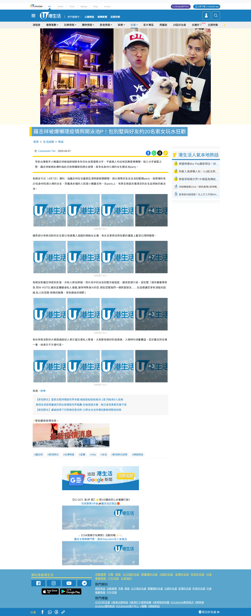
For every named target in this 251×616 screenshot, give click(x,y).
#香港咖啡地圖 (161, 602)
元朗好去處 (166, 574)
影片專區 (148, 25)
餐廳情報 (100, 578)
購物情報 (87, 25)
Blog (95, 6)
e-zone (107, 6)
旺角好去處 (197, 574)
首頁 (36, 141)
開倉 (118, 574)
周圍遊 (163, 25)
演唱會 (36, 25)
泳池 (104, 454)
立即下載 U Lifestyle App (208, 6)
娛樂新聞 (102, 17)
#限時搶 (199, 602)
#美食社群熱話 (119, 602)
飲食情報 (105, 25)
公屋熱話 (89, 17)
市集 (110, 574)
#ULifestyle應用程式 (182, 602)
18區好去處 (179, 25)
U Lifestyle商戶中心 (180, 6)
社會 (133, 25)
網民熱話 (100, 588)
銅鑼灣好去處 (149, 574)
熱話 (61, 141)
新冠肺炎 (54, 454)
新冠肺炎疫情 (120, 454)
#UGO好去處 (102, 602)
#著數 (143, 606)
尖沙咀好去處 (131, 574)
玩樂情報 (69, 25)
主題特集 (213, 25)
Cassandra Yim (47, 151)
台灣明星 (69, 454)
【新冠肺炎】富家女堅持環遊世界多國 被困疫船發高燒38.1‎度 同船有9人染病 (79, 399)
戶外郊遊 (113, 578)
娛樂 (120, 25)
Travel (60, 6)
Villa (93, 454)
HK (49, 6)
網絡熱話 (138, 454)
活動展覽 (100, 574)
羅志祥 (39, 454)
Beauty (84, 6)
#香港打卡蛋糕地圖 (140, 602)
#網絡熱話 (154, 606)
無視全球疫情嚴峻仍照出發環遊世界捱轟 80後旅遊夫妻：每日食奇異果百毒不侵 (81, 404)
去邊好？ (197, 25)
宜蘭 (82, 454)
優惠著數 (51, 25)
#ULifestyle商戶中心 (127, 606)
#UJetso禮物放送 (105, 606)
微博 (42, 391)
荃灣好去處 (182, 574)
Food (71, 6)
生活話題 (48, 141)
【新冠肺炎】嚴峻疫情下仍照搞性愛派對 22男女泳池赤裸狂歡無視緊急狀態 (78, 409)
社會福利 (126, 578)
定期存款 (115, 17)
